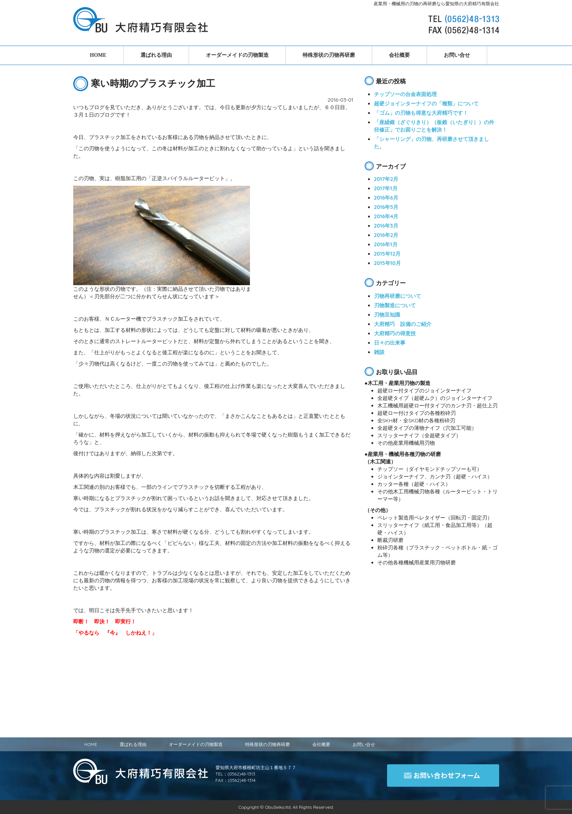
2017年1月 (386, 188)
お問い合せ (457, 55)
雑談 (379, 352)
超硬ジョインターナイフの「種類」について (426, 103)
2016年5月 (386, 207)
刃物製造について (395, 305)
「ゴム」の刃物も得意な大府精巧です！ (421, 113)
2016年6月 (386, 197)
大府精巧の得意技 (395, 333)
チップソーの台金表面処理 (405, 94)
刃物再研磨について (397, 296)
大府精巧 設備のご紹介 (403, 324)
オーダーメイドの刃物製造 (237, 55)
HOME (98, 55)
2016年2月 (386, 235)
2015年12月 (387, 253)
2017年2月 (386, 179)
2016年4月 (386, 216)
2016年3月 (386, 225)
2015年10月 (387, 263)
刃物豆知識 (387, 314)
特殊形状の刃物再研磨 (329, 55)
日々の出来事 (389, 342)
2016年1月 (386, 244)
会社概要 (399, 55)
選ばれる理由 (156, 55)
